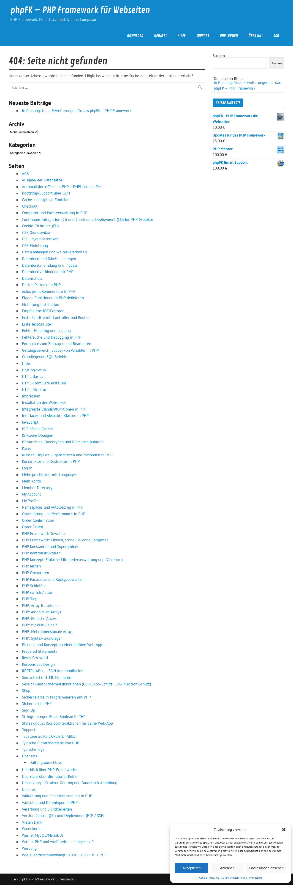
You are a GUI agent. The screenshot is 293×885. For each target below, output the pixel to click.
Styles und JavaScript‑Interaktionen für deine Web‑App (67, 723)
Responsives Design (38, 664)
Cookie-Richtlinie (209, 877)
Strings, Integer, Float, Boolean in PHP (54, 716)
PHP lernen (229, 35)
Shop (26, 690)
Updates (160, 35)
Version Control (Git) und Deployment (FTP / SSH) (63, 815)
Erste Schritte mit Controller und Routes (55, 317)
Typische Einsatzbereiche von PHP (50, 742)
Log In (27, 468)
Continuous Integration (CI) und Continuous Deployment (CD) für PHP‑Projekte (87, 219)
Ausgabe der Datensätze (42, 180)
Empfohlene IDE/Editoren (43, 310)
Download (135, 35)
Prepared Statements (39, 651)
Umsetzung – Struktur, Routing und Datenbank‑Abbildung (69, 782)
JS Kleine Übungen (37, 435)
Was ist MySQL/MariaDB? (42, 835)
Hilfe (181, 35)
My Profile (30, 500)
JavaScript (30, 422)
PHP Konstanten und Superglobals (50, 546)
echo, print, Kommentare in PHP (49, 291)
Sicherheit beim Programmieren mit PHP (56, 697)
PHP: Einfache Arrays (39, 618)
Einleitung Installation (40, 304)
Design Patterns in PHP (41, 284)
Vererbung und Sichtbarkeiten (47, 809)
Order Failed (32, 526)
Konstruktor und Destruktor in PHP (51, 461)
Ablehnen (227, 868)
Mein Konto (31, 481)
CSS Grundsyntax (36, 232)
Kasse (26, 448)
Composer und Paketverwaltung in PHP (54, 212)
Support (202, 35)
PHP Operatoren (35, 572)
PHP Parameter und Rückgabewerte (52, 579)
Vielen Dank (32, 822)
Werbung (29, 848)
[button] (284, 829)
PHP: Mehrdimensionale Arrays (47, 631)
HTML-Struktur (34, 389)
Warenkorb (31, 828)
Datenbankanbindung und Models (49, 265)
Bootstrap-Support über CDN (46, 193)
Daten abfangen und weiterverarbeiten (54, 252)
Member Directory (37, 487)
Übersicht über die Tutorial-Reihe (49, 776)
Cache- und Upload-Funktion (45, 199)
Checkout (30, 206)
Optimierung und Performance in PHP (53, 513)
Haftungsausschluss (46, 762)
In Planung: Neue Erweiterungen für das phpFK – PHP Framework (76, 110)
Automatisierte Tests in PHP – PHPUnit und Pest (62, 186)
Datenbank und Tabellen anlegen (49, 258)
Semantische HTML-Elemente (46, 677)
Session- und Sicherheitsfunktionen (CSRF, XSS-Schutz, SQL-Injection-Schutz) (86, 684)
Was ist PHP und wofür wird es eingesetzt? (58, 841)
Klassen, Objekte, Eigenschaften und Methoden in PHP (67, 455)
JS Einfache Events (37, 428)
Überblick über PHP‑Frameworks (49, 769)
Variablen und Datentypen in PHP (50, 802)
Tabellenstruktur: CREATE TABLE (48, 736)
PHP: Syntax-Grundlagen (42, 638)
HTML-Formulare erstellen (44, 383)
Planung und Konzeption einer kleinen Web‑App (62, 644)
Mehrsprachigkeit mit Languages (49, 474)
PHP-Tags (29, 598)
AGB (276, 35)
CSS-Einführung (35, 245)
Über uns (256, 35)
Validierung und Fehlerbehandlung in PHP (57, 795)
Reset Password (35, 657)
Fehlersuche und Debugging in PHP (51, 337)
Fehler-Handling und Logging (46, 330)
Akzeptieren (191, 868)
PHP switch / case (37, 592)
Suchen (219, 55)
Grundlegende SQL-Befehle (44, 356)
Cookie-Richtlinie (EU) (40, 225)
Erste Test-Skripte (36, 324)
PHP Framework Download (44, 533)
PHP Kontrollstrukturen (41, 553)
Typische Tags (33, 749)
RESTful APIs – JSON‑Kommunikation (52, 670)
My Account (31, 494)
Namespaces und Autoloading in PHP (53, 507)
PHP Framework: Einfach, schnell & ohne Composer (65, 540)
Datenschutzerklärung (234, 877)
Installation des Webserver (44, 402)
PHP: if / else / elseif (39, 624)
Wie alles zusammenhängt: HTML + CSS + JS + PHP (64, 855)
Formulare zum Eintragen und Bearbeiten (56, 343)
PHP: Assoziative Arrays (41, 611)
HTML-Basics (32, 376)
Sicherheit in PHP (37, 703)
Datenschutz (32, 278)
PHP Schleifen (34, 585)
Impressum (255, 877)
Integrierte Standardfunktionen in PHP (54, 409)
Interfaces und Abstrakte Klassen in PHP (55, 415)
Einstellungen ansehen (266, 868)
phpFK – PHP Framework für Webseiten (80, 10)
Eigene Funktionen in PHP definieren (53, 297)
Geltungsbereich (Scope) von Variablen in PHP (60, 350)
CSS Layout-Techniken (40, 238)
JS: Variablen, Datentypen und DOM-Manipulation (62, 441)
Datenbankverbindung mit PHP (47, 271)
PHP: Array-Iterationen (41, 605)
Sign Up (28, 710)
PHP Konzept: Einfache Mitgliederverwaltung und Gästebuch (72, 559)
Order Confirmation (38, 520)
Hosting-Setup (34, 370)
